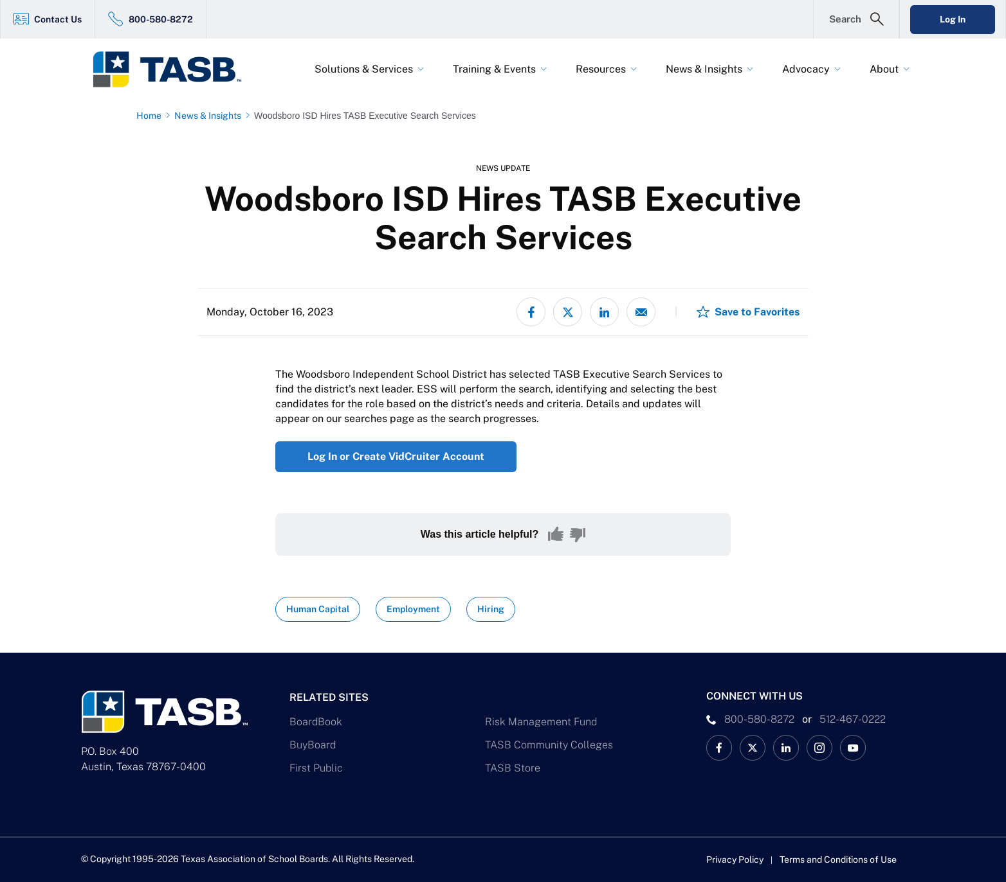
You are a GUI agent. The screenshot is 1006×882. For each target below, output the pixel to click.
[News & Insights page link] (210, 115)
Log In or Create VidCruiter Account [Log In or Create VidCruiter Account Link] (395, 456)
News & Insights (704, 69)
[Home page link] (151, 115)
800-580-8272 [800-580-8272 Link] (161, 19)
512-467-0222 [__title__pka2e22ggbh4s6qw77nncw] (852, 719)
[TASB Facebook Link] (719, 748)
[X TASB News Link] (752, 748)
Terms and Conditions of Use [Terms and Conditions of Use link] (838, 859)
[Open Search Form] (856, 19)
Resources (601, 69)
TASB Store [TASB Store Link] (512, 768)
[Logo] (175, 69)
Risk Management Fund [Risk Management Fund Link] (541, 722)
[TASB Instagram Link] (819, 748)
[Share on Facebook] (531, 311)
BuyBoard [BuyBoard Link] (312, 745)
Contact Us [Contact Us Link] (58, 19)
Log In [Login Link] (952, 19)
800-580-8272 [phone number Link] (759, 719)
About (884, 69)
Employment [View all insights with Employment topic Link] (413, 609)
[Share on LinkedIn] (604, 311)
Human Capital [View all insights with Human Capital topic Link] (317, 609)
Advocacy (806, 69)
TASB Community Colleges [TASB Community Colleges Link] (549, 745)
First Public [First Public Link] (316, 768)
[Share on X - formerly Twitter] (567, 311)
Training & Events (494, 69)
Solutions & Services (364, 69)
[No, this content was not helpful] (577, 534)
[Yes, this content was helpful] (555, 534)
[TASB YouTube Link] (853, 748)
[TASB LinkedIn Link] (786, 748)
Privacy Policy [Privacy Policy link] (735, 859)
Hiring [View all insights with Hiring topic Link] (490, 609)
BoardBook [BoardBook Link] (315, 722)
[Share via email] (640, 311)
